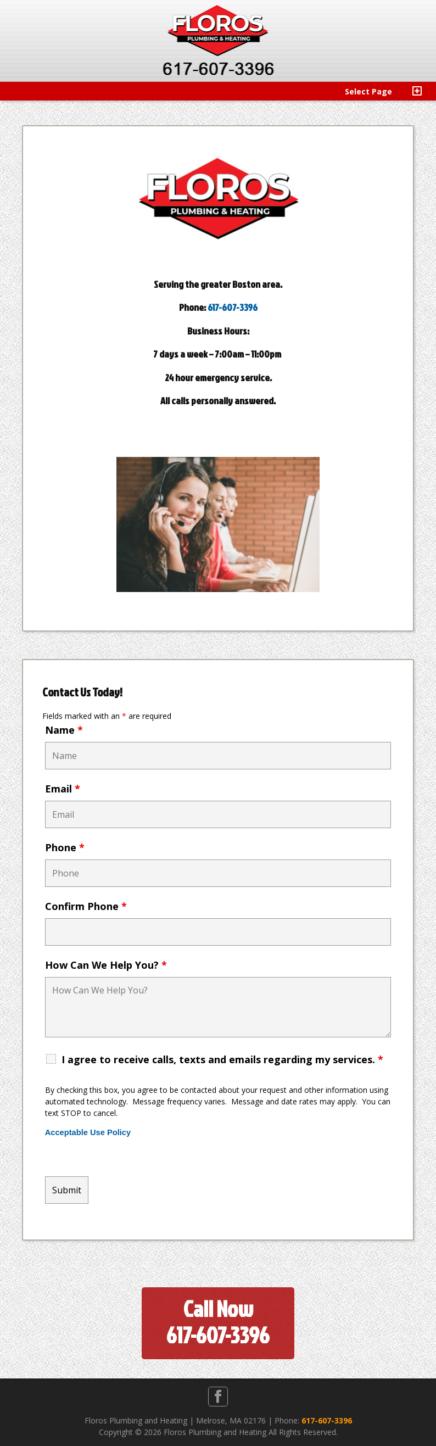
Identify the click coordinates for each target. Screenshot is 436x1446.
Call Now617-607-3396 (218, 1321)
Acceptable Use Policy (88, 1132)
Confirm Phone (86, 906)
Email (62, 788)
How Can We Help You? (106, 965)
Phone (65, 847)
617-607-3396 (233, 307)
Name (64, 729)
